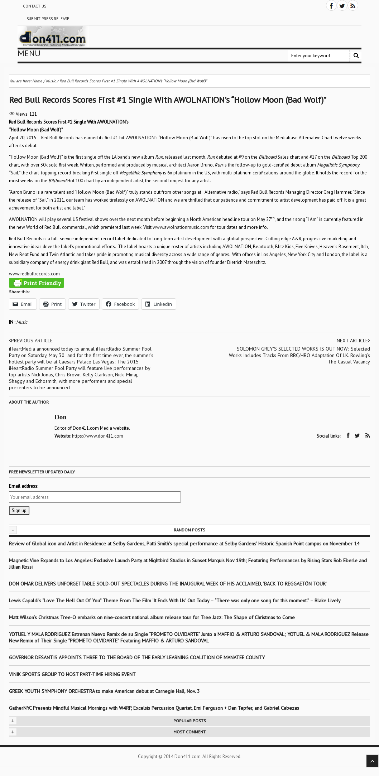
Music (21, 322)
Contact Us (34, 6)
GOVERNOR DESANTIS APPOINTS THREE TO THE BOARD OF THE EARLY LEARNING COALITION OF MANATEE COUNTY (137, 657)
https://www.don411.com (97, 436)
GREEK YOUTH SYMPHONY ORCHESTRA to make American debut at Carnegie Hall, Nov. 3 (104, 691)
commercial (74, 227)
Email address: (23, 486)
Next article (353, 340)
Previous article (31, 340)
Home (37, 80)
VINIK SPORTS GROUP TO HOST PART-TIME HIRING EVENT (72, 674)
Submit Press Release (48, 18)
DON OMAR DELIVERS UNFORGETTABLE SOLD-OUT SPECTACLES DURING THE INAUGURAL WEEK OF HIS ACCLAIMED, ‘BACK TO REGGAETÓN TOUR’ (168, 583)
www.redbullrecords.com (34, 274)
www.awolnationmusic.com (181, 227)
